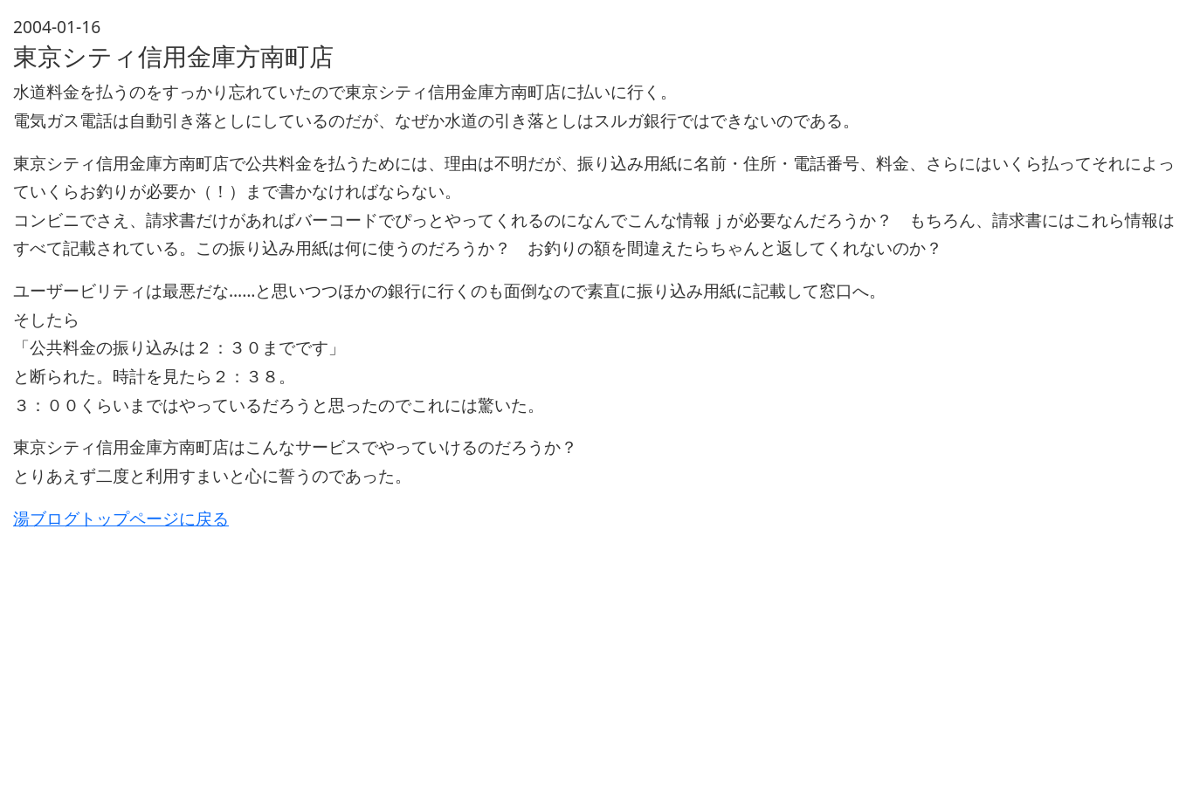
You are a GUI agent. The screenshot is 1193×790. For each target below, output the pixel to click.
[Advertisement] (537, 654)
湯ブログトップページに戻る (121, 518)
